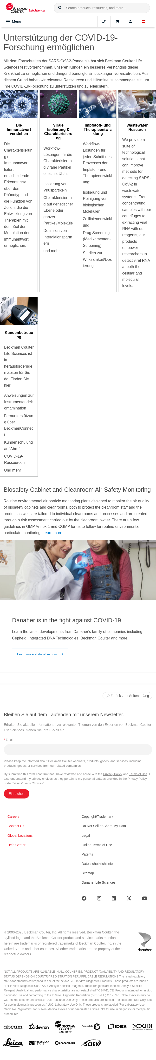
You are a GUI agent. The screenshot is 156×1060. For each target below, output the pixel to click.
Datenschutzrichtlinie (97, 864)
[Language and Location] (143, 21)
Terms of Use (138, 774)
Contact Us (15, 826)
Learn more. (53, 533)
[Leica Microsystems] (13, 1043)
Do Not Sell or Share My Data (104, 826)
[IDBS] (117, 1028)
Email (8, 739)
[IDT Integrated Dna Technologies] (143, 1027)
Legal (86, 835)
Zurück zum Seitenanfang (127, 695)
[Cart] (117, 21)
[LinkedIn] (114, 899)
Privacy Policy (113, 774)
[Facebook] (84, 899)
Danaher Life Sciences (99, 882)
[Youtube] (145, 899)
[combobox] (102, 8)
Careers (13, 816)
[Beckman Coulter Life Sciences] (65, 1027)
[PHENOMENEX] (65, 1044)
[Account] (130, 21)
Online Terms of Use (97, 845)
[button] (60, 8)
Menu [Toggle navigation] (13, 21)
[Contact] (104, 21)
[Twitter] (129, 899)
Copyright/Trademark (97, 816)
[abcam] (13, 1027)
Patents (87, 854)
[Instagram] (99, 899)
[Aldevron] (39, 1028)
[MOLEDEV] (39, 1044)
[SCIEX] (91, 1044)
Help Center (16, 845)
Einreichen (17, 794)
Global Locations (19, 835)
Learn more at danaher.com (40, 654)
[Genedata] (91, 1027)
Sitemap (88, 873)
